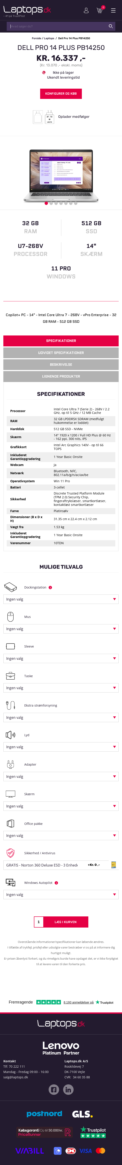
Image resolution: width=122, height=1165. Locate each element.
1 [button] (46, 203)
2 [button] (51, 203)
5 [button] (66, 203)
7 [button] (75, 203)
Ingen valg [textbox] (14, 599)
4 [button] (61, 203)
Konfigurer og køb (61, 93)
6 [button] (70, 203)
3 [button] (56, 203)
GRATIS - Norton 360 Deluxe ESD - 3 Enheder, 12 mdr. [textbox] (50, 865)
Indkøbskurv (101, 10)
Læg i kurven (66, 922)
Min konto (86, 10)
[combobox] (61, 599)
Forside (36, 38)
